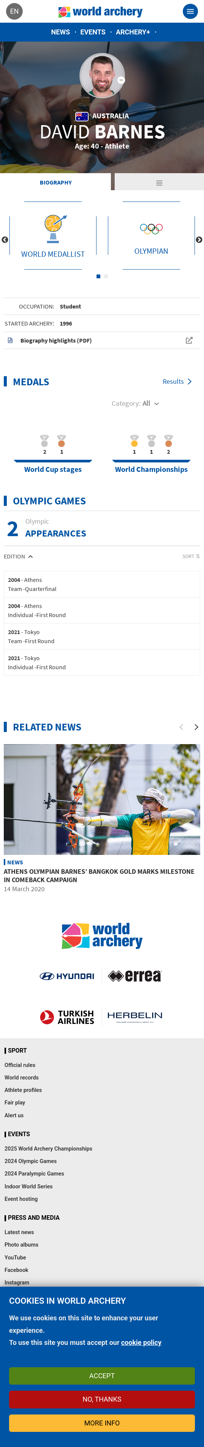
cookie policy (141, 1342)
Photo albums (21, 1245)
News (60, 32)
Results (173, 381)
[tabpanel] (53, 236)
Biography (56, 182)
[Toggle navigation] (190, 11)
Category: (126, 403)
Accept (102, 1376)
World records (22, 1078)
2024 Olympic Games (31, 1161)
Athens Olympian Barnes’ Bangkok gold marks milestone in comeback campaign (99, 875)
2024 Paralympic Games (34, 1174)
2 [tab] (106, 276)
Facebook (16, 1270)
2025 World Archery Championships (48, 1149)
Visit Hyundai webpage (67, 975)
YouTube (15, 1258)
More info (102, 1423)
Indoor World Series (29, 1186)
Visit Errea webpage (135, 975)
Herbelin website (135, 1017)
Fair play (15, 1103)
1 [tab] (98, 276)
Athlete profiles (23, 1090)
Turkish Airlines (67, 1017)
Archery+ (133, 32)
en (14, 11)
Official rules (20, 1065)
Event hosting (21, 1199)
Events (93, 32)
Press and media (33, 1217)
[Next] (196, 727)
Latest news (19, 1232)
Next (199, 240)
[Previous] (181, 727)
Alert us (14, 1115)
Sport (17, 1050)
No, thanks (102, 1399)
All (146, 403)
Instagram (17, 1283)
